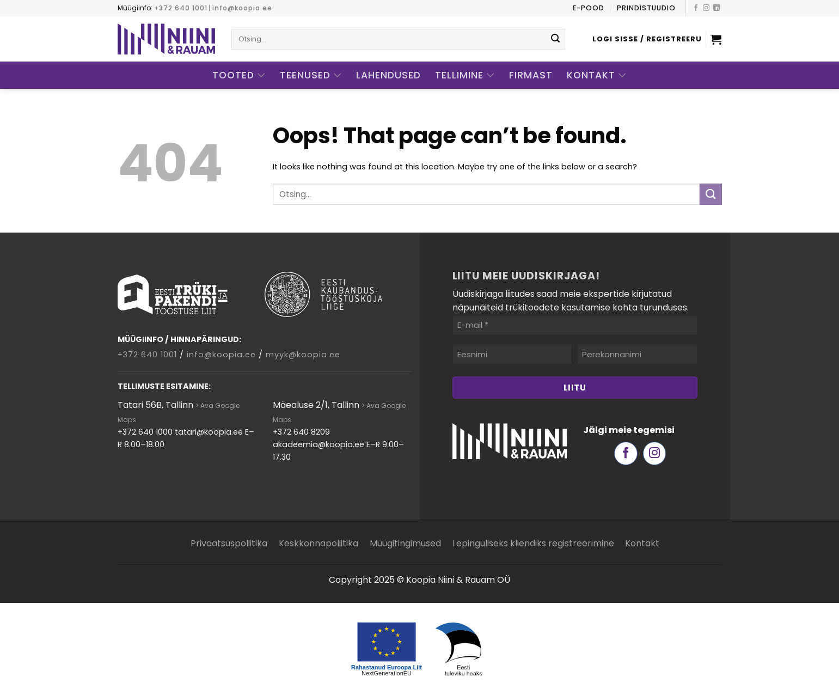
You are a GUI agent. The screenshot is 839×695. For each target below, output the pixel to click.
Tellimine (465, 75)
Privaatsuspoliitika (229, 543)
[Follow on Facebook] (696, 8)
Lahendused (388, 75)
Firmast (531, 75)
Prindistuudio (646, 8)
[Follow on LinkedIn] (716, 8)
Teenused (311, 75)
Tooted (239, 75)
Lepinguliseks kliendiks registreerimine (533, 543)
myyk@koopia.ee (303, 354)
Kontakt (597, 75)
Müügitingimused (405, 543)
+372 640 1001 (180, 8)
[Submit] (555, 39)
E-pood (588, 8)
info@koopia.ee (242, 8)
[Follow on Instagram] (706, 8)
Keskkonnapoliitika (318, 543)
